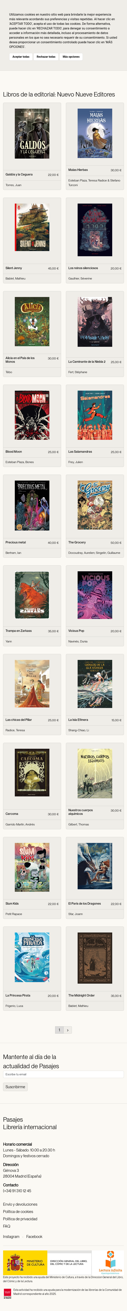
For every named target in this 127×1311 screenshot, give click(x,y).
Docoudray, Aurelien (81, 553)
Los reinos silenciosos (83, 268)
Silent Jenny (14, 268)
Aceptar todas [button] (20, 56)
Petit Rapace (14, 914)
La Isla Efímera (78, 720)
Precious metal (16, 542)
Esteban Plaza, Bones (20, 462)
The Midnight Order (81, 995)
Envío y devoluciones (20, 1204)
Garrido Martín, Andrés (20, 824)
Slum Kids (12, 903)
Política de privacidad (20, 1219)
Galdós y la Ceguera (19, 174)
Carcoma (12, 814)
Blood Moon (14, 451)
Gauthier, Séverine (80, 278)
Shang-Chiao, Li (78, 730)
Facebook (34, 1236)
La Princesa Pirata (18, 995)
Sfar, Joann (75, 914)
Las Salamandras (80, 451)
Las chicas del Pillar (19, 720)
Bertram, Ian (13, 553)
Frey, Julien (75, 462)
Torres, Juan (13, 185)
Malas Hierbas (78, 170)
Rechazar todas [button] (46, 56)
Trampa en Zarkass (19, 631)
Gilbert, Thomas (78, 824)
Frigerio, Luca (14, 1006)
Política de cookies (18, 1211)
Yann (9, 641)
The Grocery (77, 542)
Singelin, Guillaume (108, 553)
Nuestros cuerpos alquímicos (80, 812)
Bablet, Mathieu (15, 278)
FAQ (6, 1226)
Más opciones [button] (71, 56)
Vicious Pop (76, 631)
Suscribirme (15, 1087)
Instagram (11, 1236)
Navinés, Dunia (77, 641)
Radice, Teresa (15, 730)
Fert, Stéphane (77, 372)
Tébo (9, 372)
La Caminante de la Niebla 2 (86, 362)
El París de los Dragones (84, 903)
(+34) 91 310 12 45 (17, 1191)
